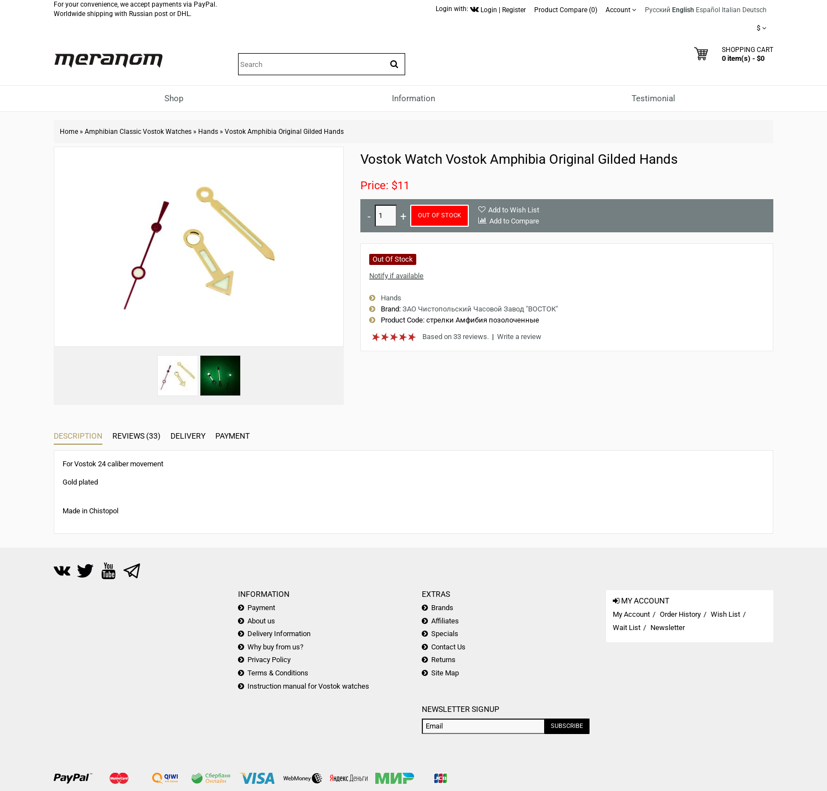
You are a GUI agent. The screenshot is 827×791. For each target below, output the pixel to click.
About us (261, 621)
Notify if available (396, 276)
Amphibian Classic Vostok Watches (138, 132)
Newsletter (667, 627)
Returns (443, 659)
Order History (680, 614)
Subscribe (567, 726)
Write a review (519, 336)
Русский (657, 10)
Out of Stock (439, 215)
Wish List (725, 614)
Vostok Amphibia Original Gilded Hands (284, 132)
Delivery (187, 435)
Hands (208, 132)
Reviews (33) (136, 435)
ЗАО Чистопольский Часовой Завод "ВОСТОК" (480, 309)
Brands (442, 607)
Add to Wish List (513, 210)
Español (708, 10)
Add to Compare (514, 221)
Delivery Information (279, 633)
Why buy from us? (275, 647)
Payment (232, 435)
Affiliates (445, 621)
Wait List (626, 627)
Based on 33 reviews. (455, 336)
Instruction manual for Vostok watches (308, 686)
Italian (731, 10)
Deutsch (754, 10)
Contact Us (448, 647)
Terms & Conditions (277, 673)
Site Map (445, 673)
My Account (631, 614)
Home (69, 132)
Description (78, 435)
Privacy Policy (269, 659)
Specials (444, 633)
